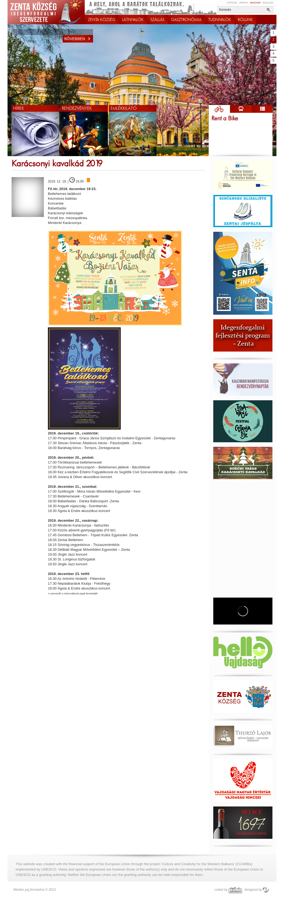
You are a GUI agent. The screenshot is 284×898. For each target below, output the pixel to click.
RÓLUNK (245, 19)
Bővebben (78, 39)
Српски (232, 2)
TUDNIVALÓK (219, 19)
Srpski (243, 2)
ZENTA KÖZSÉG (101, 19)
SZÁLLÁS (157, 19)
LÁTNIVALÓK (133, 19)
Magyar (255, 2)
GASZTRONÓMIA (186, 19)
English (267, 2)
